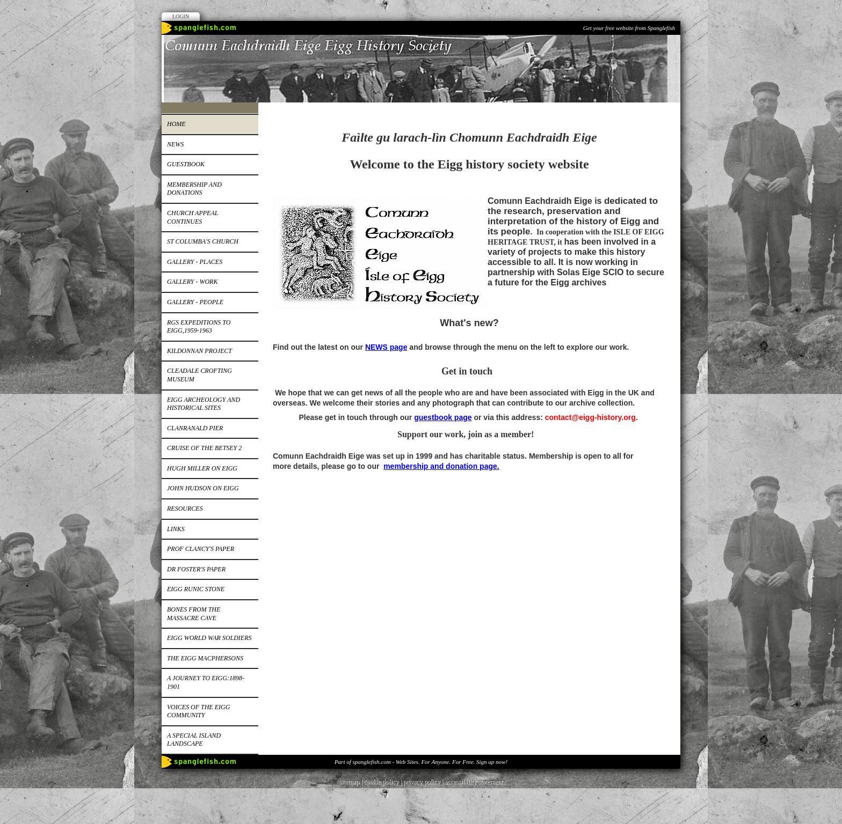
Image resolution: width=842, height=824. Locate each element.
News (175, 144)
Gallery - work (192, 281)
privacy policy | (424, 781)
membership (406, 466)
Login (180, 16)
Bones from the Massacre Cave (193, 614)
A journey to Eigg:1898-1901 (205, 682)
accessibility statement (474, 781)
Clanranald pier (195, 428)
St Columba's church (202, 241)
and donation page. (464, 466)
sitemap (349, 781)
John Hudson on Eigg (203, 488)
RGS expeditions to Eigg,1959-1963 (198, 327)
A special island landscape (194, 740)
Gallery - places (194, 262)
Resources (185, 508)
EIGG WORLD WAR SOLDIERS (209, 638)
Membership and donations (194, 189)
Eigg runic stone (195, 589)
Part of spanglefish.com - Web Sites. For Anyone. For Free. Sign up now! (421, 762)
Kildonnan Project (199, 351)
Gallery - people (195, 302)
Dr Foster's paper (196, 569)
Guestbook (186, 164)
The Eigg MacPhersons (205, 658)
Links (176, 529)
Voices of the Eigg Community (198, 711)
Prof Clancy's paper (200, 549)
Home (176, 124)
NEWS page (386, 347)
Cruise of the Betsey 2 (204, 448)
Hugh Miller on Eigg (202, 468)
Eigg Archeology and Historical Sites (203, 404)
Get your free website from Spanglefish (629, 28)
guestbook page (442, 417)
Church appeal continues (192, 217)
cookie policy (381, 781)
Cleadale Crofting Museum (199, 375)
